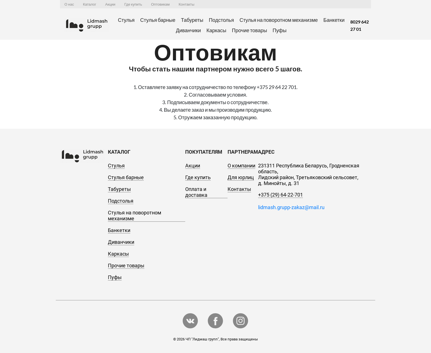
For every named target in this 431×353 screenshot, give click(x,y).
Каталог (89, 4)
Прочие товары (249, 30)
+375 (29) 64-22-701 (280, 195)
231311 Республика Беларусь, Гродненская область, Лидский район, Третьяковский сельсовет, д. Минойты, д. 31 (308, 174)
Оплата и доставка (196, 192)
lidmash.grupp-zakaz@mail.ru (291, 207)
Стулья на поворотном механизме (279, 20)
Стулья (126, 20)
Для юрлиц (241, 177)
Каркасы (216, 30)
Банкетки (333, 20)
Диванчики (188, 30)
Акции (110, 4)
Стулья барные (157, 20)
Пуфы (279, 30)
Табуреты (192, 20)
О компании (241, 166)
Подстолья (221, 20)
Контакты (186, 4)
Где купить (133, 4)
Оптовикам (160, 4)
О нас (69, 4)
